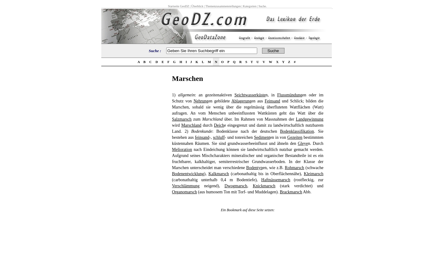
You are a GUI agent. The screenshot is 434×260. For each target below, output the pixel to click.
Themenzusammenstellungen (223, 6)
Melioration (182, 149)
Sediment (262, 137)
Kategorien (249, 6)
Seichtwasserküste (250, 95)
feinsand (202, 137)
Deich (219, 125)
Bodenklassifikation (297, 131)
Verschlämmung (186, 186)
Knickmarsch (264, 186)
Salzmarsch (182, 119)
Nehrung (200, 101)
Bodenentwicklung (188, 174)
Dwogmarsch (235, 186)
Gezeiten (294, 137)
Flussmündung (289, 95)
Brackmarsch (291, 192)
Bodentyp (254, 167)
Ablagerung (241, 101)
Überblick (197, 6)
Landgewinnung (309, 119)
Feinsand (272, 101)
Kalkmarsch (218, 174)
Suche (262, 6)
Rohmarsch (294, 167)
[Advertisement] (135, 165)
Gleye (303, 143)
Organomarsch (184, 192)
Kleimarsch (314, 174)
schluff (219, 137)
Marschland (191, 125)
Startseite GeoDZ (178, 6)
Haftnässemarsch (275, 180)
